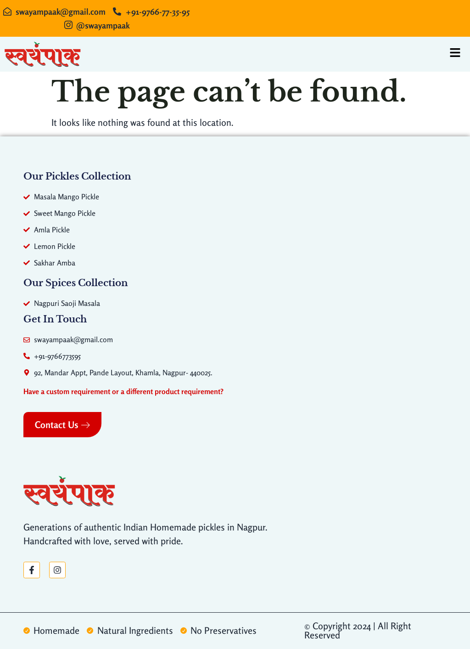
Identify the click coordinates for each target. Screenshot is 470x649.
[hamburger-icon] (455, 54)
